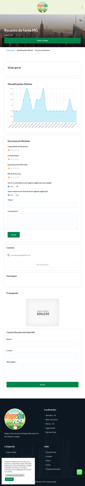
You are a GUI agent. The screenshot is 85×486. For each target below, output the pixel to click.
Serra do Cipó (51, 432)
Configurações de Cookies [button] (14, 475)
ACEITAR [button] (9, 479)
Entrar (48, 460)
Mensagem (12, 362)
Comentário (13, 211)
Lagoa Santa (50, 428)
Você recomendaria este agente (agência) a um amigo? (30, 183)
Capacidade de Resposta (18, 146)
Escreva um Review (42, 50)
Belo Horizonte (52, 419)
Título (11, 200)
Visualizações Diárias (25, 50)
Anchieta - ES (51, 415)
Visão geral (10, 50)
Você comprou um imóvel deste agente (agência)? (28, 191)
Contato (49, 456)
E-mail (10, 350)
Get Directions (43, 265)
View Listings (42, 40)
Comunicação (13, 155)
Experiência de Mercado (18, 165)
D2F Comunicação (49, 482)
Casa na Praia (11, 452)
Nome (10, 339)
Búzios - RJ (50, 424)
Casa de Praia (51, 452)
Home (48, 465)
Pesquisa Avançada (53, 469)
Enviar (13, 235)
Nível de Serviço (14, 174)
